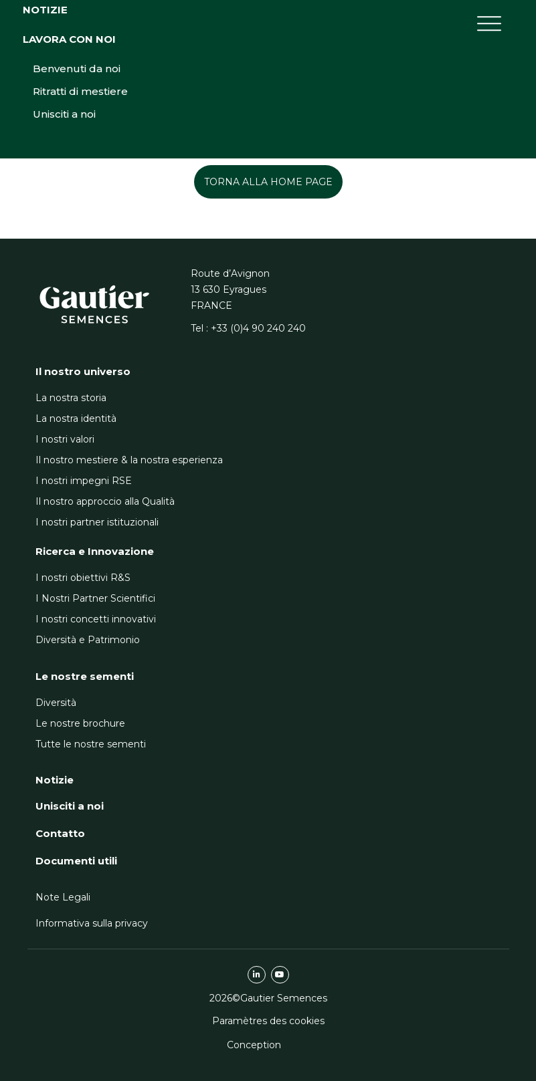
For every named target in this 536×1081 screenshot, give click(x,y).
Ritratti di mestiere (80, 187)
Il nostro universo (82, 371)
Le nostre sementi (84, 676)
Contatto (60, 833)
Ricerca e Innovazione (94, 551)
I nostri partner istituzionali (97, 522)
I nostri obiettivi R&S (82, 578)
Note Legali (62, 897)
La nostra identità (75, 418)
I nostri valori (64, 439)
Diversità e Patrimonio (87, 640)
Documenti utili (76, 860)
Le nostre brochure (80, 723)
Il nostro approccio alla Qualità (105, 501)
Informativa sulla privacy (91, 923)
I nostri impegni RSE (83, 481)
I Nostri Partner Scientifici (95, 598)
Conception (254, 1045)
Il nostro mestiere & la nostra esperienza (129, 460)
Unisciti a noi (64, 210)
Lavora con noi (69, 135)
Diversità (55, 703)
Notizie (45, 106)
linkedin (257, 974)
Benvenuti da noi (76, 164)
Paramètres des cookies (268, 1021)
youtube (280, 974)
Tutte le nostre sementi (90, 744)
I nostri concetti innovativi (95, 619)
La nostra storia (70, 398)
